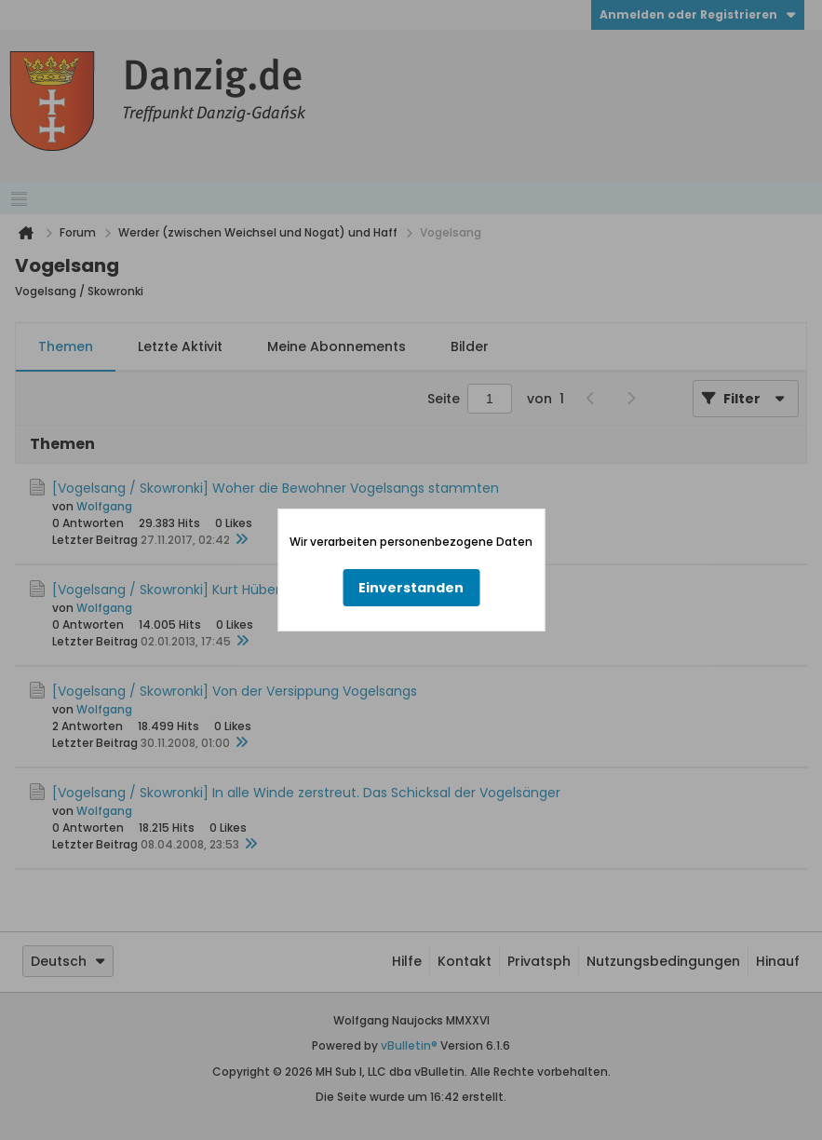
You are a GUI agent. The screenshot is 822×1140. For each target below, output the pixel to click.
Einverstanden (411, 587)
